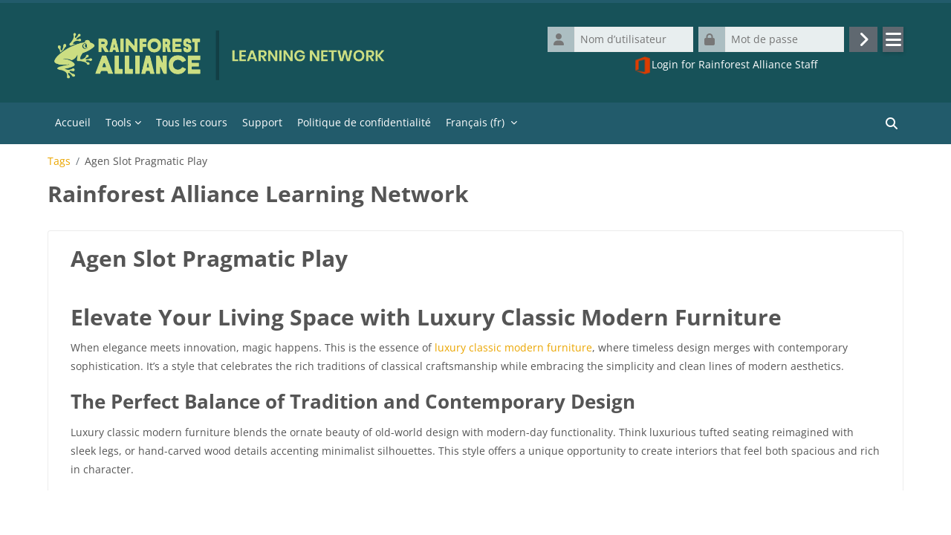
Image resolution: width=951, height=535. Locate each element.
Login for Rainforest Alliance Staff (725, 65)
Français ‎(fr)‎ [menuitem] (475, 122)
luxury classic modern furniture (513, 347)
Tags (59, 161)
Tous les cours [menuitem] (191, 122)
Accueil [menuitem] (73, 122)
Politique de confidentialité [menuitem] (364, 122)
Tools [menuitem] (119, 122)
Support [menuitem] (262, 122)
